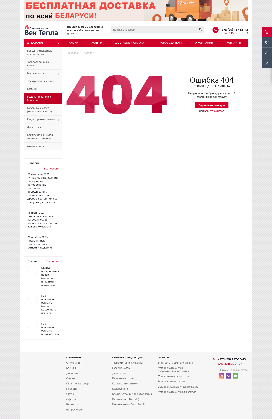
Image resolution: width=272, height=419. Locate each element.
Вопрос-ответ (74, 409)
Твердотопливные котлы (38, 63)
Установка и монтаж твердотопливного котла (173, 369)
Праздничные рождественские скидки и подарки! (39, 244)
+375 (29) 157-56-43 (234, 29)
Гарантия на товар (77, 383)
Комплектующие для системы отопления (40, 136)
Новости (71, 388)
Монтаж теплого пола (171, 381)
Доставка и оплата (129, 42)
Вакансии (72, 404)
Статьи (70, 393)
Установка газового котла (173, 376)
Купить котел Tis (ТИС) (125, 399)
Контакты (234, 42)
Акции (73, 42)
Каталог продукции (127, 357)
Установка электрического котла (178, 386)
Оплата (70, 378)
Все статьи (52, 261)
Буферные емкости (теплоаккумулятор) (39, 109)
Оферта (71, 399)
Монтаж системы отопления (175, 362)
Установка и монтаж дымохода (177, 391)
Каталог (37, 42)
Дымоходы (34, 127)
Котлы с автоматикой (125, 383)
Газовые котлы (36, 73)
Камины (32, 88)
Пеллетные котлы (123, 378)
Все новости (51, 168)
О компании (204, 42)
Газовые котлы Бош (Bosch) (129, 404)
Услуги (96, 42)
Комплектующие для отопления (132, 393)
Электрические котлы (40, 81)
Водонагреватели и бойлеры (39, 98)
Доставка (72, 373)
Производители (170, 42)
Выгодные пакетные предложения (39, 52)
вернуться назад (214, 110)
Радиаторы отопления (41, 119)
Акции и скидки (36, 146)
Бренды (71, 367)
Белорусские (120, 388)
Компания (74, 357)
